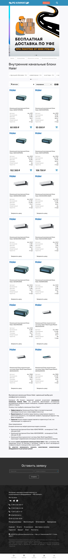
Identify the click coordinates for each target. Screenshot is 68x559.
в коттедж (49, 75)
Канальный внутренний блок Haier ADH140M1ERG (45, 152)
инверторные (35, 75)
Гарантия (12, 530)
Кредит (20, 530)
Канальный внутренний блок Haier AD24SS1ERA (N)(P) (45, 238)
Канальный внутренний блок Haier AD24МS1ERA (19, 323)
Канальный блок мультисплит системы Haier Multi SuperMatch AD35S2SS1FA (21, 369)
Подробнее (37, 541)
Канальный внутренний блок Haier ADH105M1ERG (45, 109)
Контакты (34, 530)
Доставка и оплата (42, 527)
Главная (12, 527)
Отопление (40, 522)
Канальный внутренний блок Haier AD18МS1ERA (45, 280)
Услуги (19, 527)
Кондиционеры (15, 522)
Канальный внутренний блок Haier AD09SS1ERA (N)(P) (19, 195)
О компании (28, 527)
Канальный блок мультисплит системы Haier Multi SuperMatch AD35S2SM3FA (46, 369)
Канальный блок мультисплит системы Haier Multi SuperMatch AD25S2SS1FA (46, 324)
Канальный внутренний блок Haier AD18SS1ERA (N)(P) (19, 238)
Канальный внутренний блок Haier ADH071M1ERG (19, 109)
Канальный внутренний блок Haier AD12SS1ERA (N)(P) (45, 195)
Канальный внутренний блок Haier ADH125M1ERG (19, 152)
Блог (27, 530)
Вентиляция (29, 522)
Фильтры (14, 84)
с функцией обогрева (18, 75)
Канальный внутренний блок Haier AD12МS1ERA (19, 280)
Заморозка (51, 522)
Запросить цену (16, 213)
